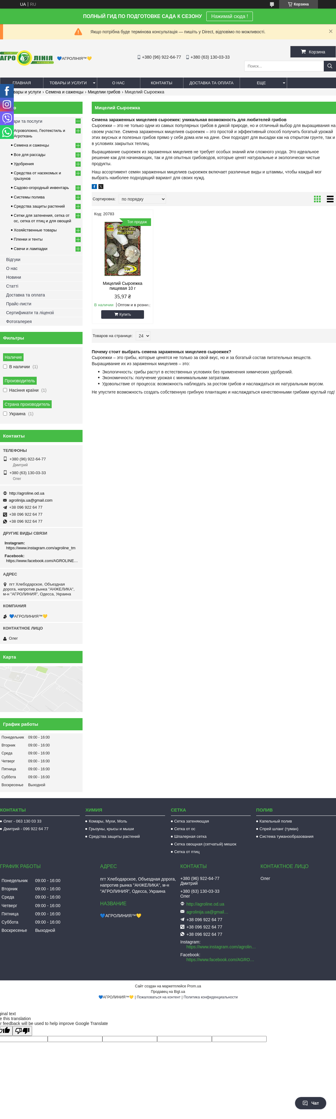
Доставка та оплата (212, 83)
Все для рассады (29, 154)
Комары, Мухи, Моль (108, 821)
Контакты (161, 83)
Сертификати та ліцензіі (30, 312)
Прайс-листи (18, 303)
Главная (22, 83)
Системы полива (29, 197)
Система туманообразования (287, 836)
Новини (13, 277)
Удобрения (24, 164)
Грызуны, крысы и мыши (111, 829)
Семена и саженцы (64, 91)
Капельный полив (276, 821)
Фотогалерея (19, 321)
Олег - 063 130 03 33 (22, 821)
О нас (118, 83)
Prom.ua (194, 986)
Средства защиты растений (39, 206)
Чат (310, 1103)
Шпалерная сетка (190, 836)
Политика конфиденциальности (210, 997)
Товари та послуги (24, 121)
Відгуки (13, 259)
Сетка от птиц (187, 851)
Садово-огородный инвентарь (41, 187)
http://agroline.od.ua (26, 493)
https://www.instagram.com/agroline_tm (41, 548)
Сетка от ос (184, 829)
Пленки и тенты (28, 239)
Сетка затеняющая (191, 821)
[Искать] (330, 66)
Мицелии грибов (104, 91)
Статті (12, 286)
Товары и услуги (68, 83)
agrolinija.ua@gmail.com (31, 500)
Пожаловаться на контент (158, 997)
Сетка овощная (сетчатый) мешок (205, 844)
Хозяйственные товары (35, 230)
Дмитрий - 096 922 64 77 (25, 829)
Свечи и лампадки (30, 248)
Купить (123, 314)
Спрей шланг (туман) (279, 829)
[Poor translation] (22, 1031)
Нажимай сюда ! (229, 16)
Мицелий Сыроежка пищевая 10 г (120, 286)
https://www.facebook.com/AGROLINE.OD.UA (42, 560)
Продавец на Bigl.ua (168, 992)
